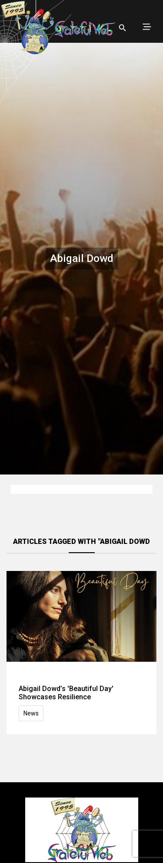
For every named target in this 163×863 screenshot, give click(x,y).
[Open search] (122, 28)
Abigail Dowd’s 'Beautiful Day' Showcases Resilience (66, 692)
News (31, 713)
